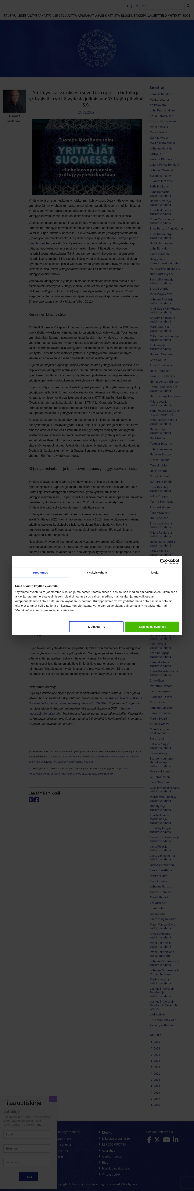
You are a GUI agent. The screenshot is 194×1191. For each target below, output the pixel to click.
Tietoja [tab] (154, 572)
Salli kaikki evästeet (152, 626)
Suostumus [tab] (40, 572)
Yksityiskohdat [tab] (97, 572)
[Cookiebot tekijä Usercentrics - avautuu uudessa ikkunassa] (162, 561)
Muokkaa (96, 626)
